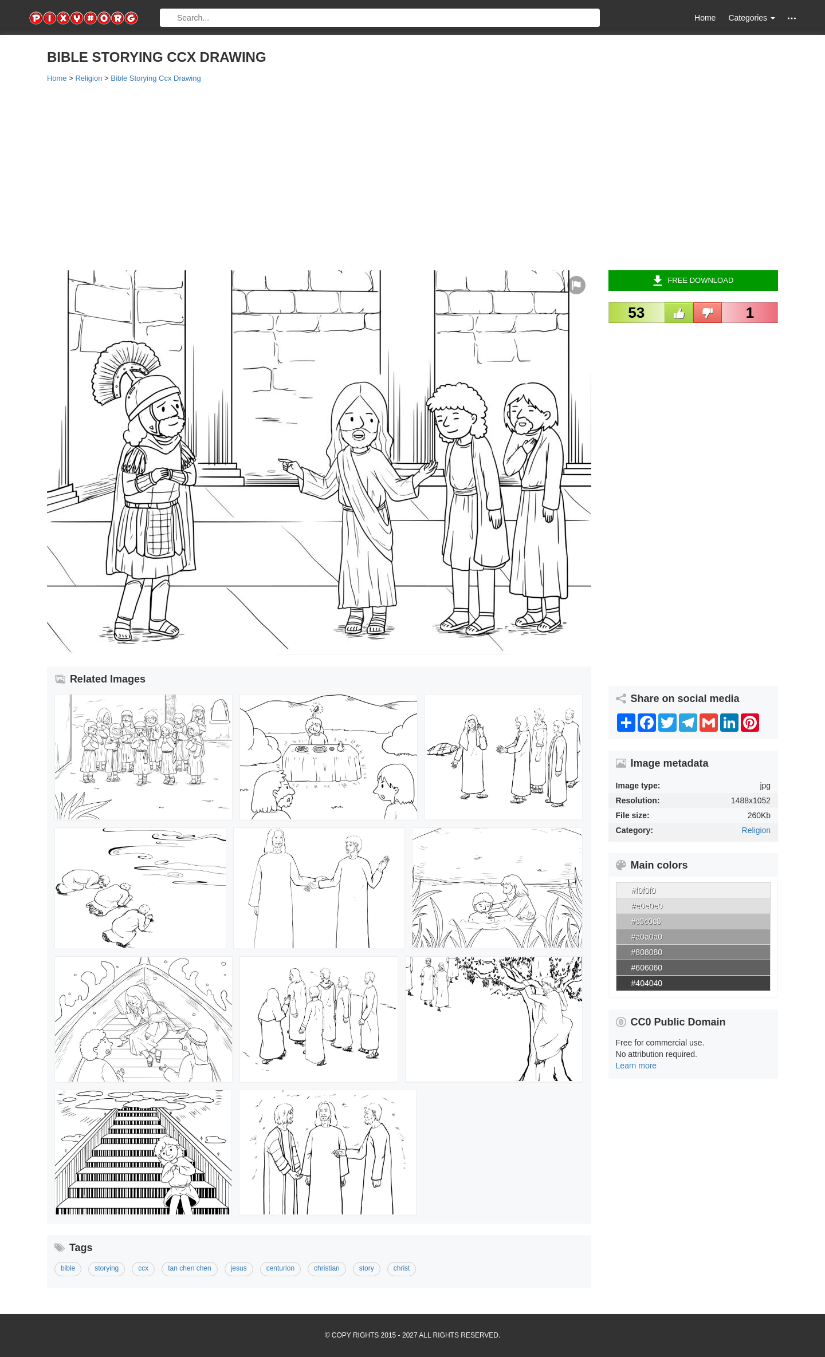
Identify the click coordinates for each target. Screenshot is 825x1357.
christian (327, 1268)
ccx (143, 1268)
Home (705, 17)
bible (68, 1268)
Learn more (636, 1065)
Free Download (693, 280)
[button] (792, 18)
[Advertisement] (390, 176)
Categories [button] (751, 17)
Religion (756, 830)
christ (402, 1268)
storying (107, 1268)
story (366, 1268)
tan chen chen (189, 1268)
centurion (280, 1268)
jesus (239, 1268)
